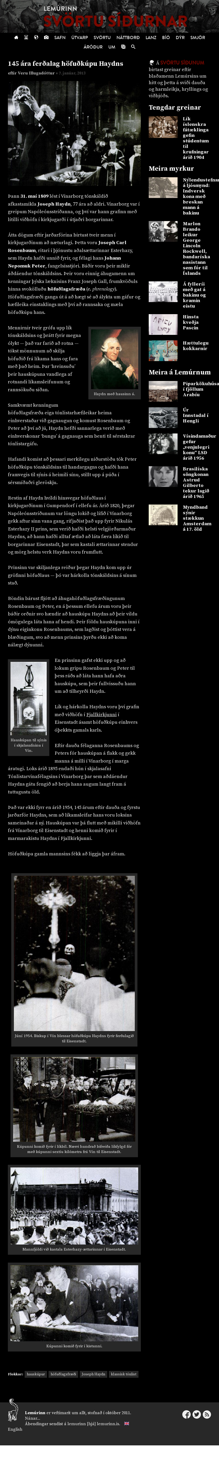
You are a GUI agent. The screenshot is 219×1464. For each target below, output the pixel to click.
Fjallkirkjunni (101, 715)
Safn (60, 37)
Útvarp (79, 37)
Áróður (93, 47)
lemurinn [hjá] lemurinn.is (93, 1424)
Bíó (166, 37)
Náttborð (128, 37)
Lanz (151, 37)
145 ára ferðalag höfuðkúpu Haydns (65, 64)
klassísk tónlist (123, 1374)
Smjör (197, 37)
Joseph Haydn (93, 1374)
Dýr (180, 37)
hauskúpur (36, 1374)
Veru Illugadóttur (37, 73)
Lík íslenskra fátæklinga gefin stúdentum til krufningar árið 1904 (196, 138)
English (15, 1429)
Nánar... (32, 1418)
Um (111, 47)
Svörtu (102, 37)
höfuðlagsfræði (63, 1374)
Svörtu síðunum (182, 63)
